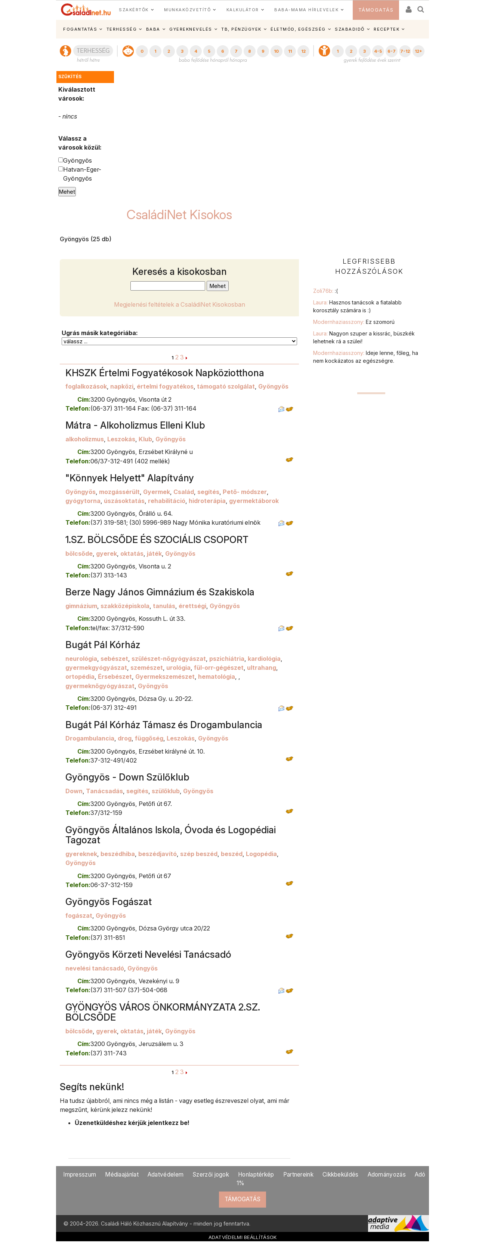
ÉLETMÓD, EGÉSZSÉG (298, 29)
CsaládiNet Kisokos (179, 214)
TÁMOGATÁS (376, 10)
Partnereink (298, 1174)
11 (290, 51)
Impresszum (79, 1174)
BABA (153, 29)
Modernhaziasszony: (354, 322)
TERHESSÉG (121, 29)
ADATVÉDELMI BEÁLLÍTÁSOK (242, 1237)
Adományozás (387, 1174)
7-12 (405, 51)
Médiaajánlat (122, 1174)
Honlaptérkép (256, 1174)
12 (303, 51)
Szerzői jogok (210, 1174)
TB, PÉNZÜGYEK (241, 29)
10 (276, 51)
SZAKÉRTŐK (134, 9)
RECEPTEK (386, 29)
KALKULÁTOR (242, 9)
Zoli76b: (325, 291)
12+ (418, 51)
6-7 (391, 51)
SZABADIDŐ (350, 29)
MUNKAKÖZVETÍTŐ (187, 9)
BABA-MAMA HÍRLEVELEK (306, 9)
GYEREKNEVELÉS (190, 29)
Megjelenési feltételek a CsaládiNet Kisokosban (179, 304)
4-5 (378, 51)
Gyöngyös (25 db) (85, 239)
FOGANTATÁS (80, 29)
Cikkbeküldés (340, 1174)
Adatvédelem (165, 1174)
